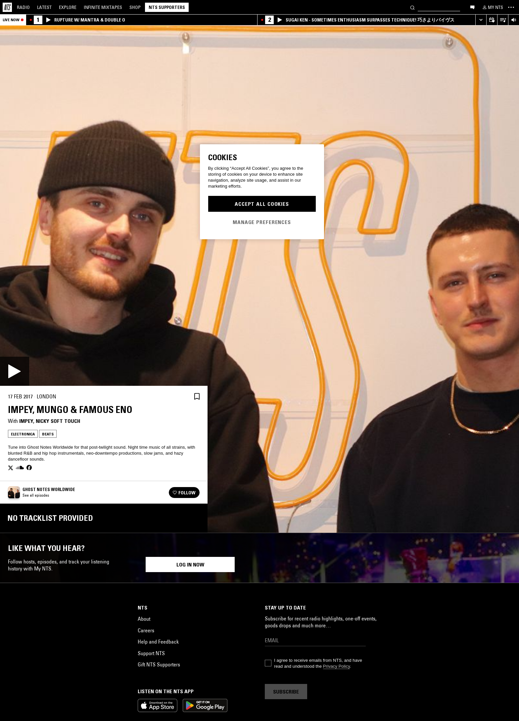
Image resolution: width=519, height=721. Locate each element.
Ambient (362, 663)
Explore (67, 7)
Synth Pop (230, 663)
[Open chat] (472, 7)
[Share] (181, 396)
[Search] (412, 7)
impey (26, 421)
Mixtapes (103, 7)
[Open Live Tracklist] (502, 20)
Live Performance (49, 652)
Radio (23, 7)
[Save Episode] (197, 396)
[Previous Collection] (506, 607)
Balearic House (266, 652)
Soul (20, 652)
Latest (44, 7)
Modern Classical (442, 663)
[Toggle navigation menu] (511, 7)
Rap (76, 652)
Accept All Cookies (262, 204)
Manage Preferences (262, 222)
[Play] (14, 371)
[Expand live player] (480, 20)
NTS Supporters (167, 7)
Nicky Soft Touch (58, 421)
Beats (48, 433)
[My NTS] (492, 7)
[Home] (7, 7)
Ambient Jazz (162, 663)
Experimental (469, 652)
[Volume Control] (513, 20)
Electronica (23, 433)
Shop (135, 7)
